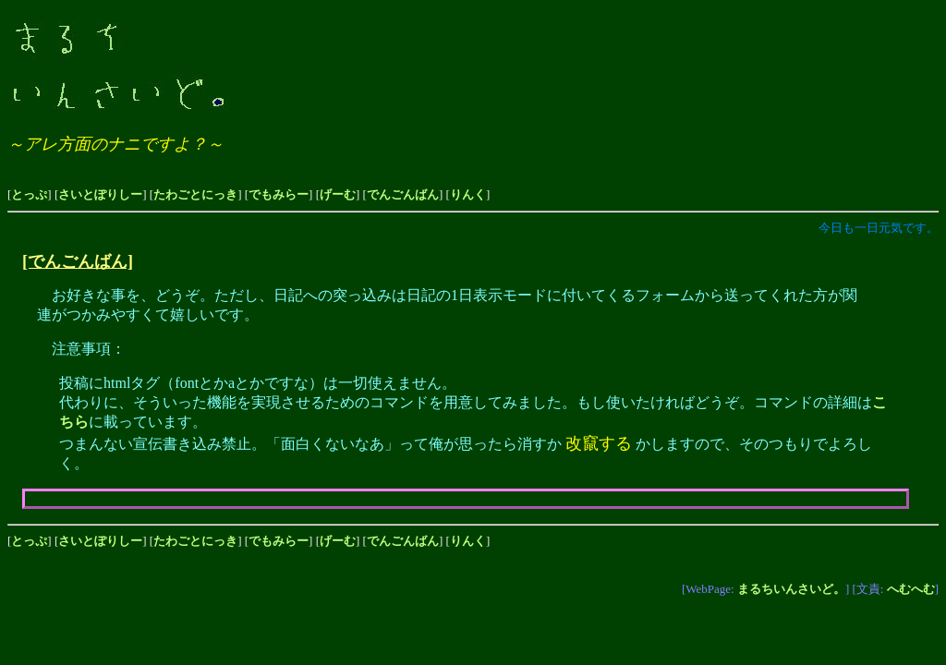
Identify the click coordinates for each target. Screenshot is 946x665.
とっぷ (29, 194)
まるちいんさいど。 (791, 589)
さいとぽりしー (100, 194)
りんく (468, 194)
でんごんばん (403, 194)
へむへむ (911, 589)
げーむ (338, 194)
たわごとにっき (195, 194)
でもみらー (279, 194)
